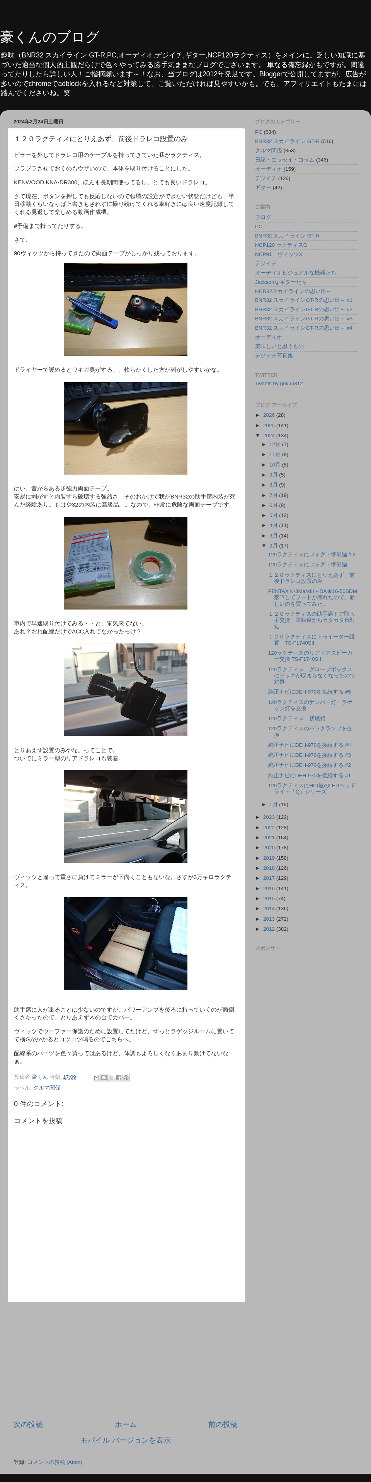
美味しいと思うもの (279, 346)
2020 (269, 847)
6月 (274, 505)
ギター (263, 187)
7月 (274, 495)
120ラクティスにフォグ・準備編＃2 (312, 554)
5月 (274, 515)
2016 (269, 888)
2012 (269, 929)
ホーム (126, 1424)
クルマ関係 (46, 1088)
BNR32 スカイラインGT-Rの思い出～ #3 (303, 319)
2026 (269, 415)
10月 (275, 465)
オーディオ (268, 169)
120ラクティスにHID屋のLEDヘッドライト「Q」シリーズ (312, 789)
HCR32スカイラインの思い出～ (293, 291)
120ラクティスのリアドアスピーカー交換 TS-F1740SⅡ (310, 656)
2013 (269, 919)
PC (258, 132)
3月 (274, 536)
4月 (274, 525)
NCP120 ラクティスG (281, 245)
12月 (275, 444)
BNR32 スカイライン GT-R (287, 141)
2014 (269, 908)
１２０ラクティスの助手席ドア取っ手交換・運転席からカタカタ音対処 (311, 620)
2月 (274, 546)
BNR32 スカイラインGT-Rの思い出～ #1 (303, 300)
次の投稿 (28, 1424)
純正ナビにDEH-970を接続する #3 (309, 755)
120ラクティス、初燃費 (297, 718)
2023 (269, 817)
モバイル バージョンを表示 (125, 1440)
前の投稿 (223, 1424)
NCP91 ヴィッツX (279, 254)
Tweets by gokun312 (279, 383)
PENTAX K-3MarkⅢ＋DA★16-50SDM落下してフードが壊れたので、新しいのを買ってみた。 (312, 597)
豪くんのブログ (50, 37)
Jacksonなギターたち (281, 282)
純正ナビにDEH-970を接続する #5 (309, 692)
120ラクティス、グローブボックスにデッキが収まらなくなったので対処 (311, 676)
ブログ (263, 217)
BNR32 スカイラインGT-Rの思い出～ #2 (303, 309)
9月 (274, 475)
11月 (275, 454)
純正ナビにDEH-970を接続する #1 (309, 775)
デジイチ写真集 (274, 356)
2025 (269, 425)
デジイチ (266, 178)
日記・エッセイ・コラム (285, 160)
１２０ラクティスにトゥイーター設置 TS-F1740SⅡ (311, 640)
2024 (269, 435)
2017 (269, 878)
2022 (269, 827)
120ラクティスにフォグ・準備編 (307, 565)
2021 (269, 837)
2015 (269, 898)
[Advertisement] (126, 1361)
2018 (269, 868)
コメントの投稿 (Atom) (54, 1462)
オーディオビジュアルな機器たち (295, 273)
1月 (274, 804)
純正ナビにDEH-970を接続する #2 (309, 765)
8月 (274, 485)
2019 (269, 858)
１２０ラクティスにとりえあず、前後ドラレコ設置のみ (311, 578)
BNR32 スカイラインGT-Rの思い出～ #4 (303, 328)
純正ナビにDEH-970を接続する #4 (309, 745)
